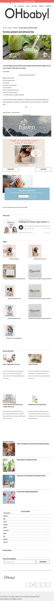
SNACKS (15, 28)
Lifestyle (5, 527)
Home (4, 28)
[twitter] (10, 3)
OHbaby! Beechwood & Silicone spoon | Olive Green (39, 298)
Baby (4, 518)
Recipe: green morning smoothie (27, 460)
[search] (14, 3)
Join (15, 6)
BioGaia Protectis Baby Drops (37, 404)
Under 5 (5, 521)
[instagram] (38, 585)
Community (6, 530)
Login (27, 6)
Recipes (10, 28)
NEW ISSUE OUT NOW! (29, 1)
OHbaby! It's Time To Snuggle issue (14, 338)
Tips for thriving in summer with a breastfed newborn (33, 444)
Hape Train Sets (33, 364)
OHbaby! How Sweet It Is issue (14, 298)
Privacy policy (25, 596)
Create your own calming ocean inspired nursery (31, 476)
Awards (41, 6)
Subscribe (34, 6)
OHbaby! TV (48, 6)
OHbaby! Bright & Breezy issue (14, 318)
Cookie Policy (4, 596)
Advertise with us (7, 513)
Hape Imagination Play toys (11, 364)
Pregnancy (5, 516)
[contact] (12, 3)
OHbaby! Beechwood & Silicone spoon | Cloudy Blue (39, 278)
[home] (2, 3)
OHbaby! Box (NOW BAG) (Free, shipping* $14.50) (14, 278)
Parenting (5, 524)
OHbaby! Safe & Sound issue (40, 259)
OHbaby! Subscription (14, 259)
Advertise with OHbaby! (23, 74)
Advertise (21, 6)
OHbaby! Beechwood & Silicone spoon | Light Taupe (39, 318)
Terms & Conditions (14, 596)
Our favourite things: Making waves (27, 491)
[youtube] (7, 3)
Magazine (5, 539)
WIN (4, 536)
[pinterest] (5, 3)
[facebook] (28, 585)
